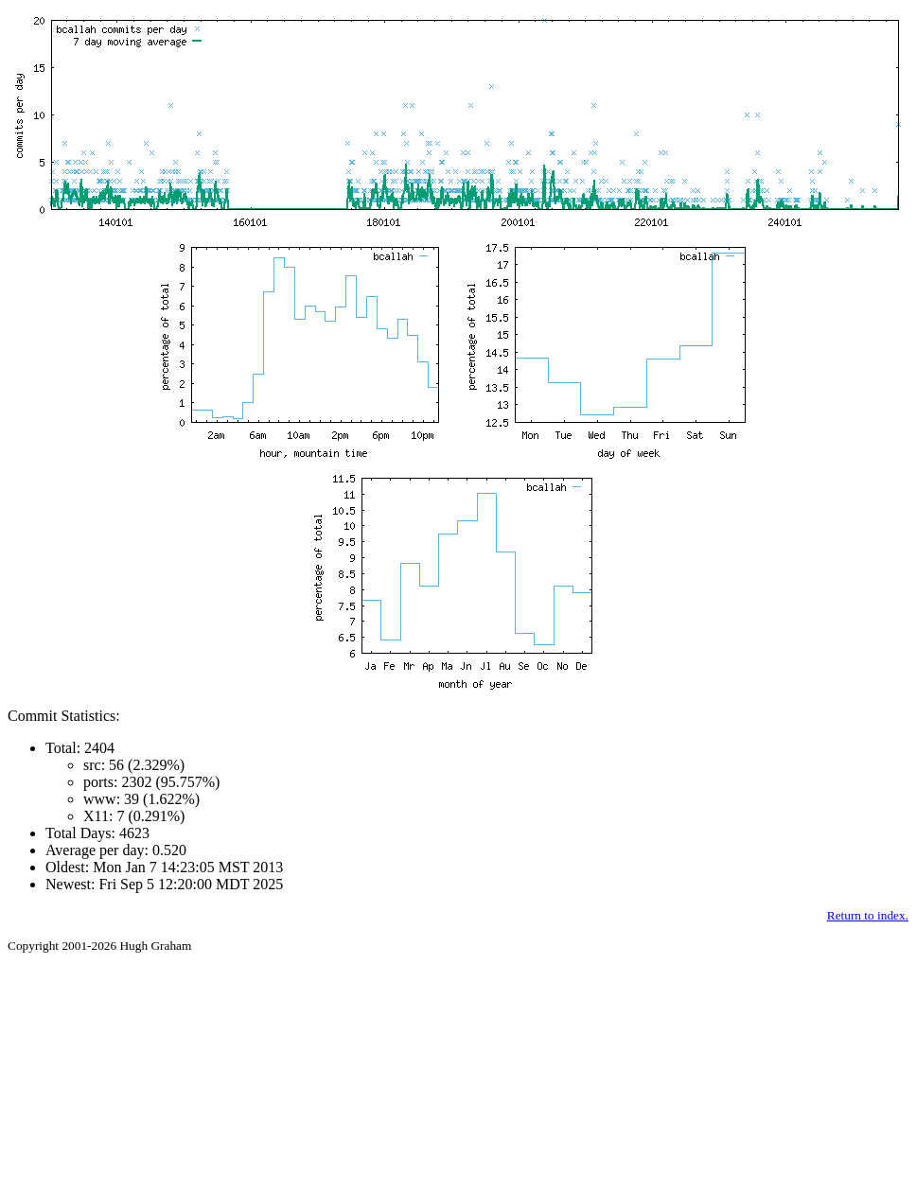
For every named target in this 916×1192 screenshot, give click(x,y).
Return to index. (867, 915)
